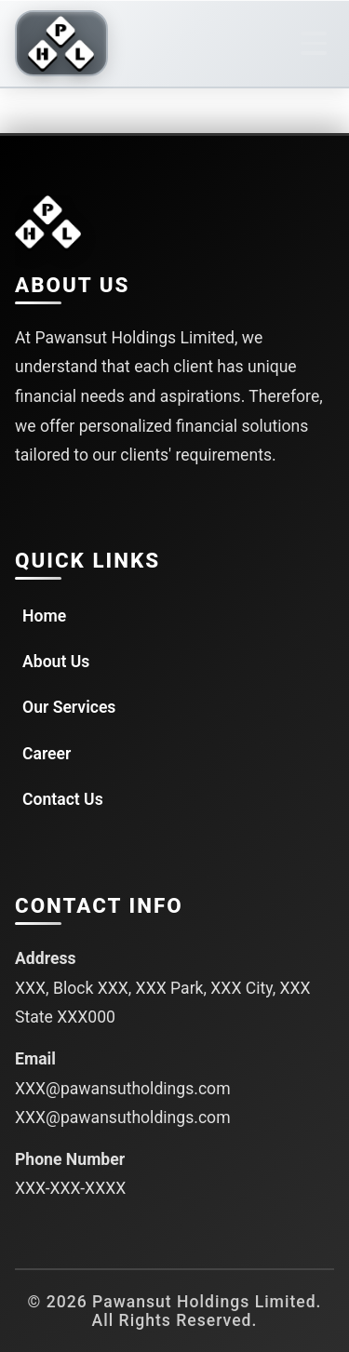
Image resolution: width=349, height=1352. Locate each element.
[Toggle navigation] (313, 43)
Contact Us (62, 799)
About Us (55, 661)
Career (46, 753)
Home (44, 616)
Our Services (68, 707)
